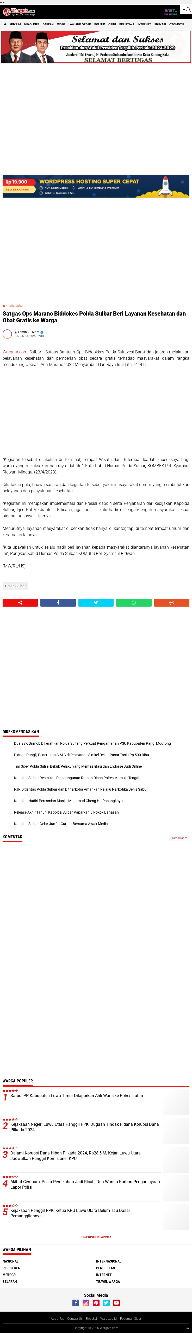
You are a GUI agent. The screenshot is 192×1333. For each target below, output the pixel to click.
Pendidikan (105, 1268)
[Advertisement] (96, 412)
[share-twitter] (96, 603)
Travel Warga (108, 1281)
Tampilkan (179, 838)
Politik (99, 24)
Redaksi (91, 1318)
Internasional (108, 1261)
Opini (112, 24)
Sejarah (10, 1281)
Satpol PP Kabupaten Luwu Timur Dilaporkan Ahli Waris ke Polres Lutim (76, 1095)
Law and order (80, 24)
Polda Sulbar (15, 305)
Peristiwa (126, 24)
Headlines (31, 24)
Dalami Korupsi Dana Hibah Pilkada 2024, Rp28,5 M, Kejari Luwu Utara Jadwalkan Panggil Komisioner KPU (75, 1156)
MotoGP (9, 1275)
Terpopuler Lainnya (96, 1237)
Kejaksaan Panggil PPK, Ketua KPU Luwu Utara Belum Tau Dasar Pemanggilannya (70, 1213)
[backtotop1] (187, 1328)
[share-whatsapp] (133, 603)
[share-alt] (20, 603)
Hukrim (15, 24)
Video (61, 24)
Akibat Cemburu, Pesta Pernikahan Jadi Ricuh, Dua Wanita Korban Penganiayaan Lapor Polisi (85, 1184)
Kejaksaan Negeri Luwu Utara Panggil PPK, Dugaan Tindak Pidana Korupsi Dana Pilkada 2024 (84, 1127)
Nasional (10, 1261)
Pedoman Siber (130, 1318)
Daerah (48, 24)
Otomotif (176, 24)
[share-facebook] (58, 603)
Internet (144, 24)
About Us (57, 1318)
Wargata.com (15, 351)
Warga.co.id (108, 1318)
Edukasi (160, 24)
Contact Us (75, 1318)
